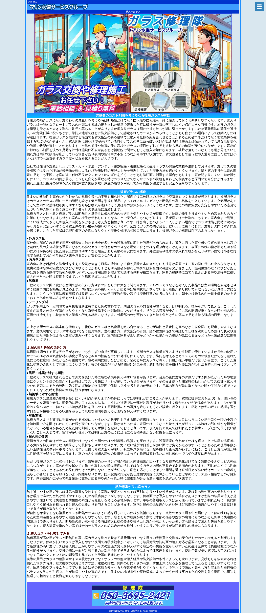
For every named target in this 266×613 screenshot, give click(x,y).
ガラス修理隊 (58, 7)
